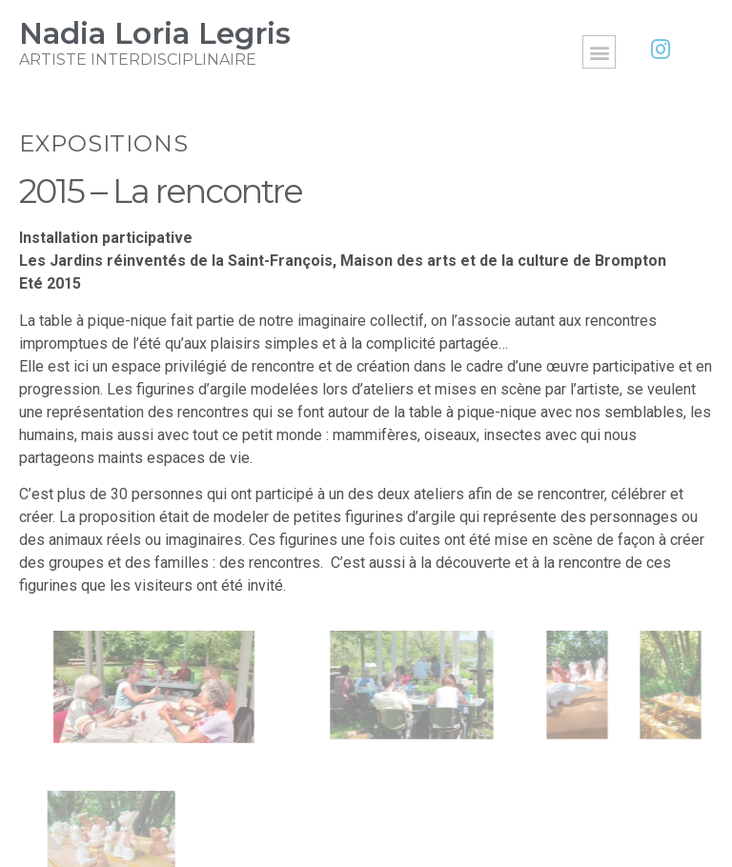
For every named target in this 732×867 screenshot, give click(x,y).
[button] (599, 52)
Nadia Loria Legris (155, 33)
